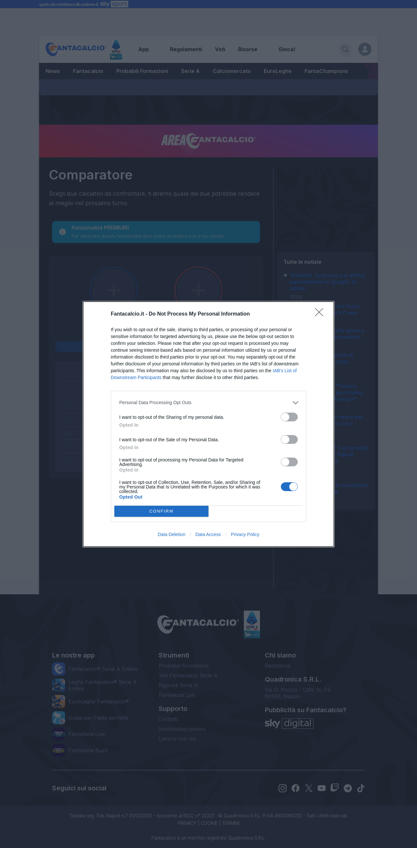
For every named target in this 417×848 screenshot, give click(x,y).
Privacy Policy (245, 534)
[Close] (321, 314)
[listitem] (208, 402)
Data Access (208, 534)
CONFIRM (161, 511)
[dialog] (208, 424)
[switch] (289, 417)
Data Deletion (171, 534)
